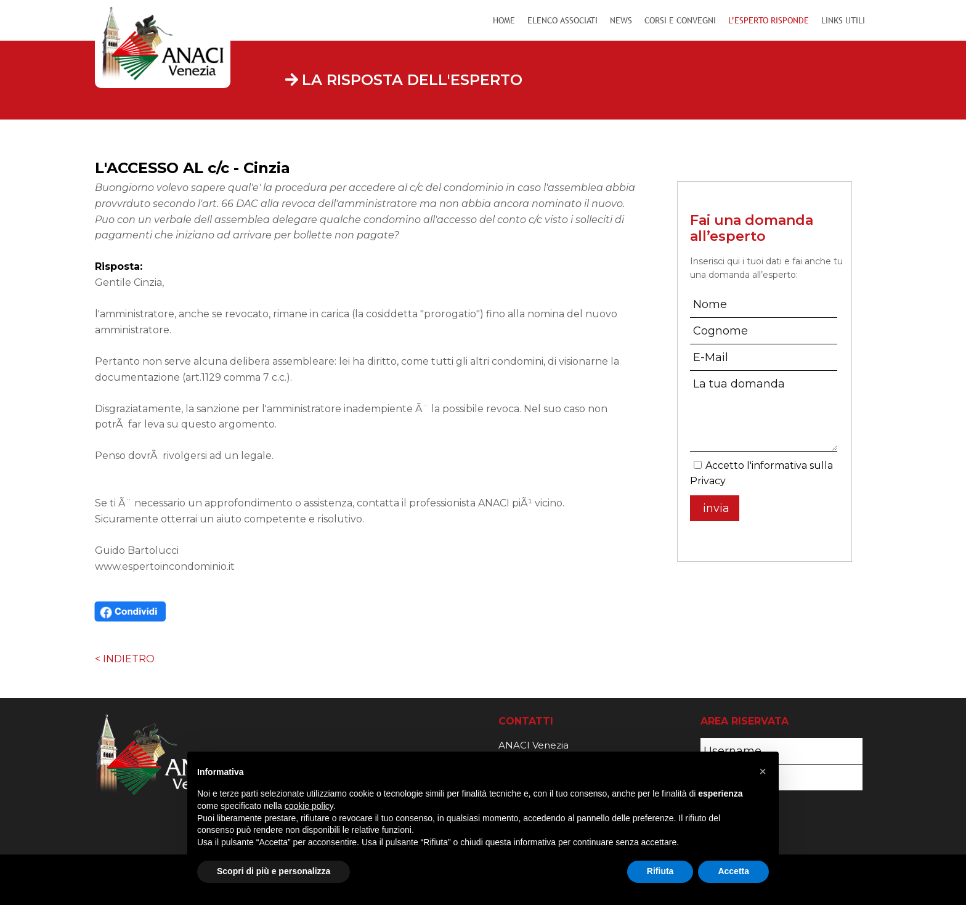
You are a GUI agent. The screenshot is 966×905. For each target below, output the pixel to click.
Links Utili (843, 20)
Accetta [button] (733, 871)
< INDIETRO (125, 659)
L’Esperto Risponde (768, 20)
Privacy (708, 481)
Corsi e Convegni (680, 20)
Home (504, 20)
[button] (763, 771)
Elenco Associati (562, 20)
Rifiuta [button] (660, 871)
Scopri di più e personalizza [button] (273, 871)
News (621, 20)
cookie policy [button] (309, 806)
